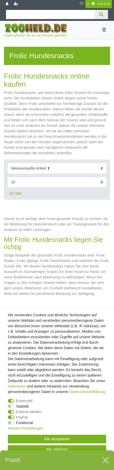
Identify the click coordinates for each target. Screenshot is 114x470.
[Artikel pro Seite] (57, 182)
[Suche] (101, 14)
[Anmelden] (7, 4)
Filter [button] (16, 193)
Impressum (17, 386)
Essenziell (24, 401)
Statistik (22, 406)
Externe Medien (29, 412)
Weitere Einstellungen (25, 428)
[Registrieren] (16, 4)
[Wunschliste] (81, 4)
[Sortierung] (57, 168)
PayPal (22, 417)
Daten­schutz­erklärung (87, 392)
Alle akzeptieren (57, 439)
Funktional (24, 423)
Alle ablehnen (57, 449)
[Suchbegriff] (50, 14)
